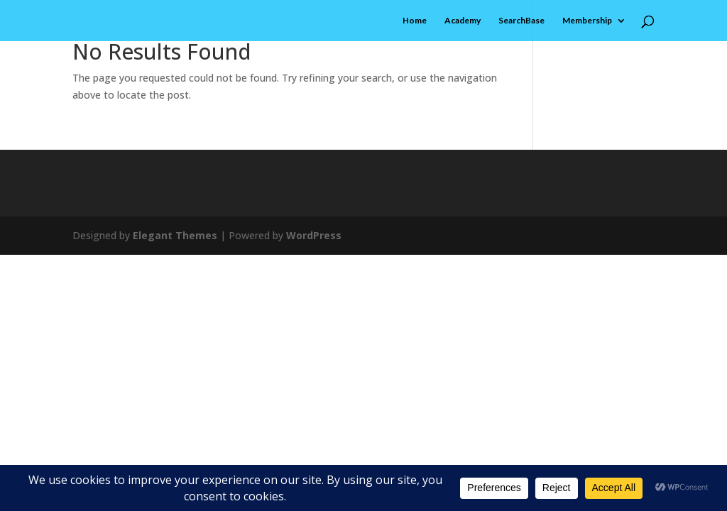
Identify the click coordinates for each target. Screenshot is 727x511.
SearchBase (521, 21)
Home (415, 21)
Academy (462, 21)
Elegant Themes (175, 235)
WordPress (313, 235)
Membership (587, 21)
